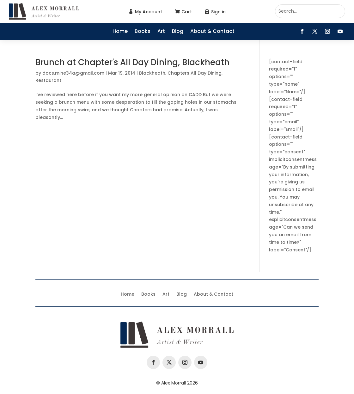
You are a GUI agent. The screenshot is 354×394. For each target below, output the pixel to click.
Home (120, 32)
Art (161, 32)
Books (142, 32)
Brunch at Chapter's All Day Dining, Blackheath (132, 62)
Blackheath (152, 73)
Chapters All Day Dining (195, 73)
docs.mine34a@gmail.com (73, 73)
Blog (177, 32)
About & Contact (212, 32)
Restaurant (48, 80)
